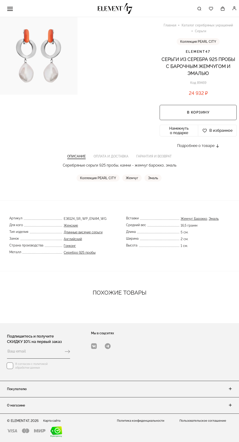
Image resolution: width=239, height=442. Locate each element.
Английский (72, 243)
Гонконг (69, 250)
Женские (70, 229)
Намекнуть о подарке (179, 131)
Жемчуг (132, 182)
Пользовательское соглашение (203, 421)
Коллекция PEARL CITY (198, 42)
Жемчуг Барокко (194, 223)
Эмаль (153, 182)
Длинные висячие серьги (82, 236)
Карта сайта (53, 421)
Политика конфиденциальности (141, 421)
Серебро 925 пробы (79, 256)
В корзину (198, 113)
